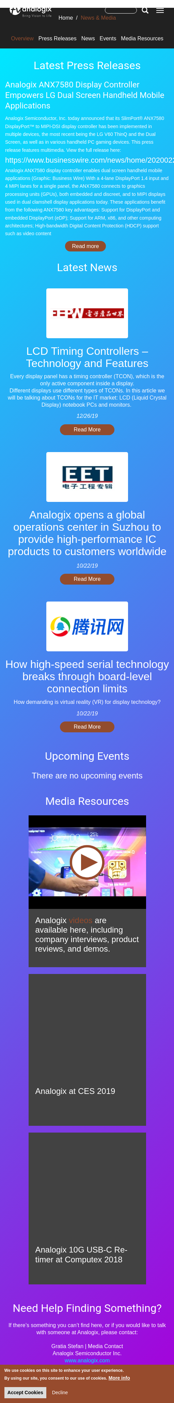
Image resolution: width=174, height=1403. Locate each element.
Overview (22, 38)
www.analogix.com (87, 1360)
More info (119, 1378)
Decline (60, 1392)
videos (80, 920)
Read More (87, 429)
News (88, 38)
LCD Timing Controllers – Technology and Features (87, 357)
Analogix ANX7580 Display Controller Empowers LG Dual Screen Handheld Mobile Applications (84, 95)
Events (108, 38)
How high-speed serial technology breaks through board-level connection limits (87, 676)
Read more (89, 246)
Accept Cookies (25, 1392)
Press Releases (57, 38)
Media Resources (142, 38)
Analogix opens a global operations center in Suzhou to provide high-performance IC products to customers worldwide (87, 533)
